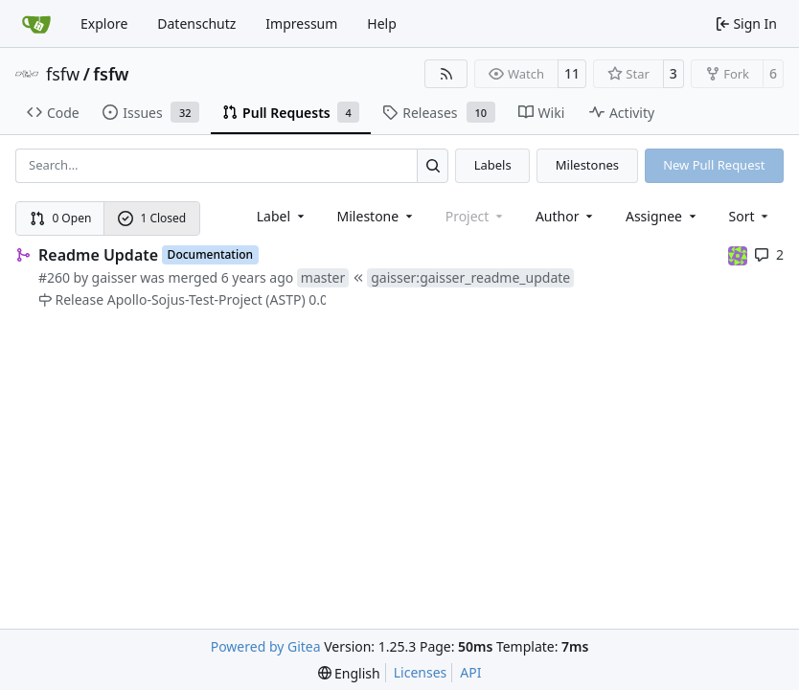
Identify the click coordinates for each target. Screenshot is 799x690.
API (470, 672)
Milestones (587, 164)
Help (382, 23)
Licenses (420, 672)
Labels (493, 164)
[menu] (751, 216)
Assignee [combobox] (662, 216)
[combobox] (282, 216)
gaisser (114, 277)
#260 (54, 277)
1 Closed (152, 218)
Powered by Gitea (266, 646)
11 (572, 73)
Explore (103, 23)
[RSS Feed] (446, 73)
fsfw (63, 73)
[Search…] (432, 165)
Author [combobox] (566, 216)
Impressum (301, 23)
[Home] (36, 24)
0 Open (61, 218)
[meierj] (737, 254)
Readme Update (98, 254)
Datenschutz (196, 23)
